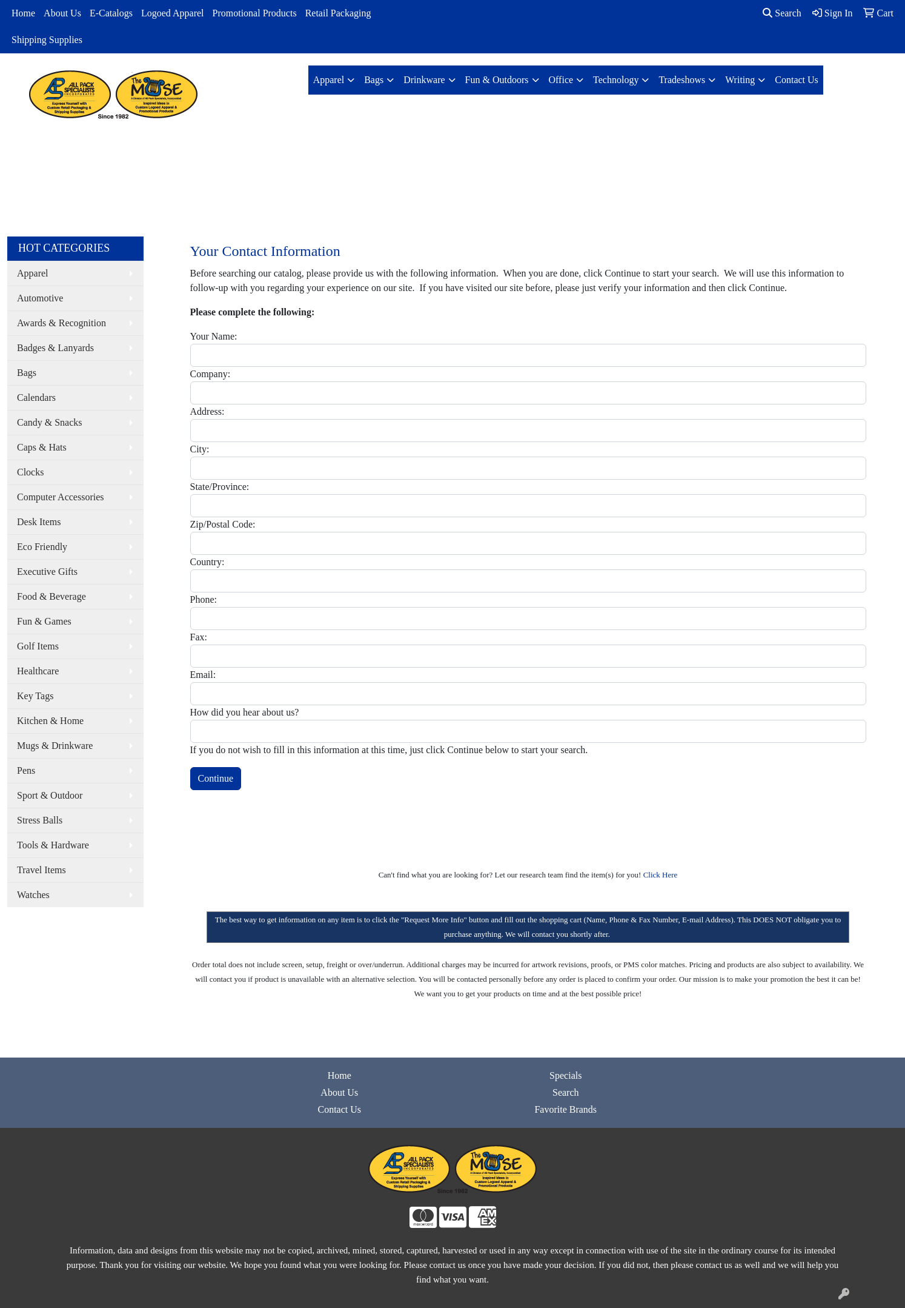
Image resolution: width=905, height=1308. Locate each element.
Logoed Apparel (172, 13)
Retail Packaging (338, 13)
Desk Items (39, 522)
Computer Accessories (60, 497)
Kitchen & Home (50, 721)
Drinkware (424, 80)
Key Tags (35, 696)
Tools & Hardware (53, 845)
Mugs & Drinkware (55, 745)
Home (23, 13)
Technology (615, 80)
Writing (740, 80)
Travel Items (41, 870)
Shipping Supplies (47, 40)
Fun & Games (44, 621)
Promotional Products (255, 13)
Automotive (40, 298)
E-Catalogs (111, 13)
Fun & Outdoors (497, 80)
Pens (26, 770)
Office (561, 80)
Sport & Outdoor (49, 795)
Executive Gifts (47, 571)
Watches (33, 895)
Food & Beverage (51, 596)
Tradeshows (681, 80)
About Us (62, 13)
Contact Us (796, 80)
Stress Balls (39, 820)
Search (782, 13)
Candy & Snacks (49, 422)
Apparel (329, 80)
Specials (565, 1075)
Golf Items (38, 646)
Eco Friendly (42, 547)
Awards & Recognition (61, 323)
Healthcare (38, 671)
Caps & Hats (42, 447)
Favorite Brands (565, 1109)
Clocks (30, 472)
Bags (373, 80)
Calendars (36, 397)
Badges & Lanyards (55, 348)
